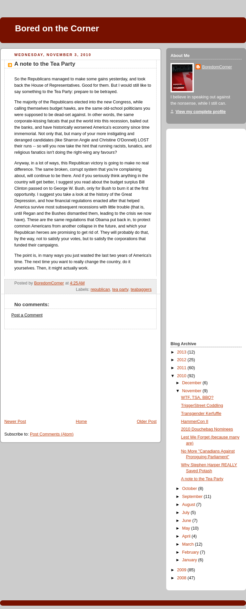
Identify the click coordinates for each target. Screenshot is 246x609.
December (192, 383)
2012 (182, 360)
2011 (182, 368)
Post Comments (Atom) (51, 434)
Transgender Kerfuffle (201, 413)
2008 (182, 578)
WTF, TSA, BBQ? (197, 397)
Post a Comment (27, 315)
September (193, 496)
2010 (182, 376)
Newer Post (15, 421)
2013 (182, 352)
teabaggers (141, 289)
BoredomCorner (217, 67)
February (191, 552)
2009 (182, 570)
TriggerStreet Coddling (202, 405)
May (186, 528)
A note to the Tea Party (202, 479)
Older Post (147, 421)
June (187, 520)
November (192, 391)
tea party (120, 289)
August (189, 504)
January (190, 560)
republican (100, 289)
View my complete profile (201, 111)
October (190, 488)
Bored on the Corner (57, 28)
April (187, 536)
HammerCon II (194, 421)
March (188, 544)
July (186, 512)
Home (81, 421)
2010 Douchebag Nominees (207, 429)
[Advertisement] (50, 371)
